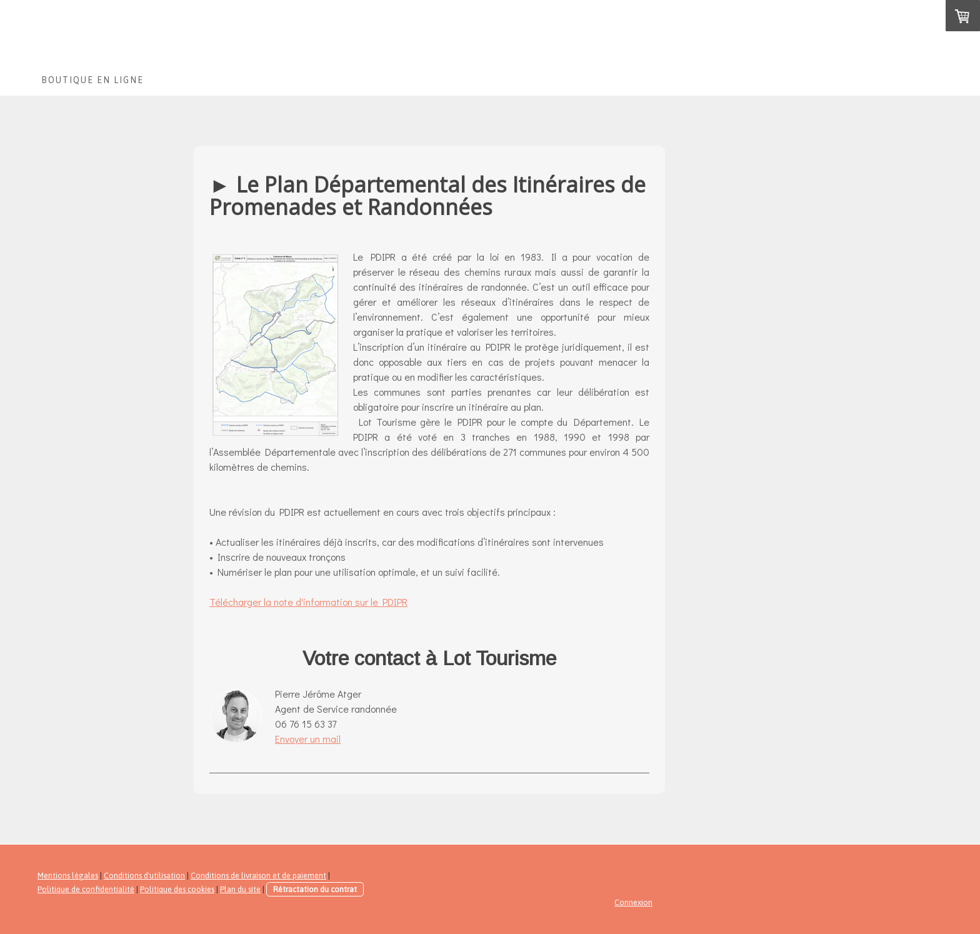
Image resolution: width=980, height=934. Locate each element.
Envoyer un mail (308, 738)
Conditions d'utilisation (144, 875)
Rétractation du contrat (315, 889)
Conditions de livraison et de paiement (258, 875)
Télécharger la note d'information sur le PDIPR (308, 601)
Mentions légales (68, 875)
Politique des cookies (177, 889)
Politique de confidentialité (86, 889)
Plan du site (240, 889)
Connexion (633, 902)
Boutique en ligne (92, 80)
